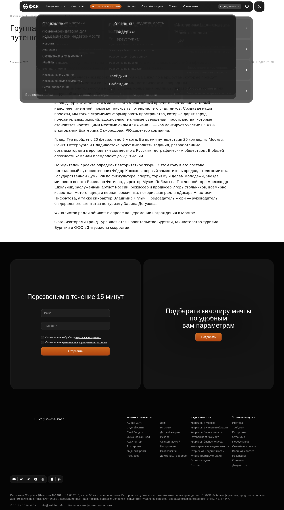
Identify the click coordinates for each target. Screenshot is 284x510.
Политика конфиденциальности (90, 505)
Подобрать (208, 337)
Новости (32, 16)
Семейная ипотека (244, 446)
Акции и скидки (200, 460)
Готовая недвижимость (205, 436)
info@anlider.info (52, 505)
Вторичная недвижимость (207, 450)
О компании (190, 6)
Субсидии (238, 436)
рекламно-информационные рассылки (85, 342)
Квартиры (77, 6)
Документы (239, 465)
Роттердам (134, 446)
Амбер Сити (134, 422)
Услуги (173, 6)
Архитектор (134, 441)
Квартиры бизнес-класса (207, 432)
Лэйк (163, 422)
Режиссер (133, 455)
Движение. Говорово (173, 455)
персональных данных (88, 337)
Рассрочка (239, 432)
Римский (165, 427)
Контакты (238, 460)
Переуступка (240, 441)
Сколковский (168, 450)
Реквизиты (239, 455)
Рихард (165, 436)
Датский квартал (170, 432)
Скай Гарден (135, 432)
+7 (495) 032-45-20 (51, 419)
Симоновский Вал (138, 436)
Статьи (195, 465)
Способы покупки (152, 6)
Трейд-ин (238, 427)
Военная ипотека (243, 450)
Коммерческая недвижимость (210, 446)
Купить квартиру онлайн (206, 455)
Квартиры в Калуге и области (209, 427)
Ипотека (237, 422)
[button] (262, 62)
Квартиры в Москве (203, 422)
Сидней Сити (135, 427)
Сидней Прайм (136, 450)
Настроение (168, 446)
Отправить (75, 351)
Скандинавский (170, 441)
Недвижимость (55, 6)
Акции (131, 6)
